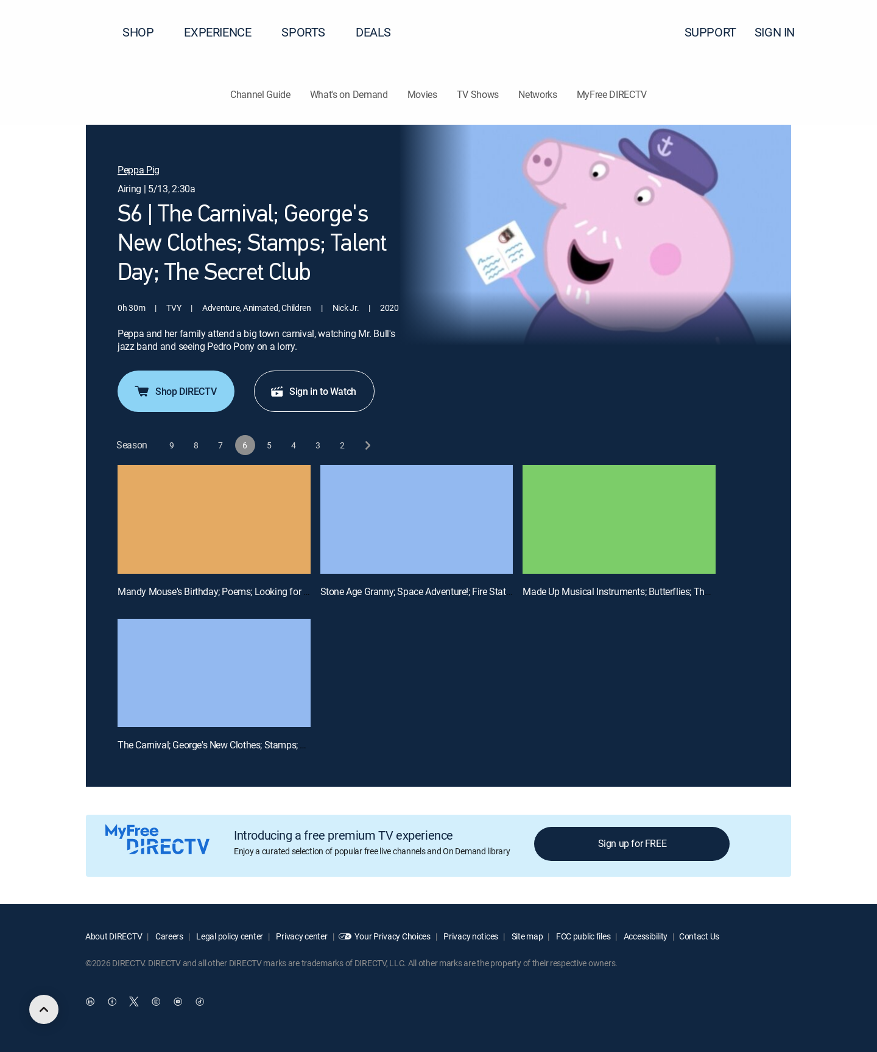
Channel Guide (260, 94)
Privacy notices (470, 936)
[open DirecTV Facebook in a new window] (112, 1001)
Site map (526, 936)
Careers (168, 936)
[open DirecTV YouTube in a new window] (178, 1001)
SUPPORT (710, 32)
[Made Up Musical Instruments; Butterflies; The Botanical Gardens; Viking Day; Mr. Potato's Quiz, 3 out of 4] (619, 519)
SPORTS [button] (310, 32)
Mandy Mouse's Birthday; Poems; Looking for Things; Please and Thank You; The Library (297, 591)
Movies (422, 94)
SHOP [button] (145, 32)
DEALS (373, 32)
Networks (537, 94)
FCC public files (582, 936)
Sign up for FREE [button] (632, 843)
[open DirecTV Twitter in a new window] (134, 1001)
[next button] (367, 445)
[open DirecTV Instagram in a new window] (156, 1001)
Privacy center (301, 936)
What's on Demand (349, 94)
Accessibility (644, 936)
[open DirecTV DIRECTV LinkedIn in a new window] (90, 1001)
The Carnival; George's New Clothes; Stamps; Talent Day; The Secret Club (265, 744)
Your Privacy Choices (392, 936)
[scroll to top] (43, 1009)
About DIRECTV (113, 936)
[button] (845, 32)
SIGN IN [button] (782, 32)
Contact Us (699, 936)
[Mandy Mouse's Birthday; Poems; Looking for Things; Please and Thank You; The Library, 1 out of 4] (214, 519)
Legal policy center (229, 936)
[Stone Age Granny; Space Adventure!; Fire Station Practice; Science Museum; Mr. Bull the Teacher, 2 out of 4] (416, 519)
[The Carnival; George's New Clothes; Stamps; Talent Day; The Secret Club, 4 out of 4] (214, 673)
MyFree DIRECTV (612, 94)
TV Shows (478, 94)
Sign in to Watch (313, 391)
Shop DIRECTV (174, 391)
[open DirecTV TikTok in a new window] (200, 1001)
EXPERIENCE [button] (225, 32)
